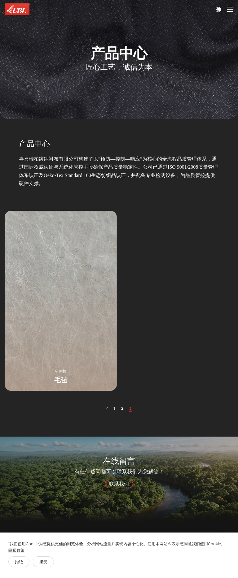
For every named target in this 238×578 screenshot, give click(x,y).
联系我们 (119, 484)
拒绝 (20, 560)
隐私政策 (17, 549)
